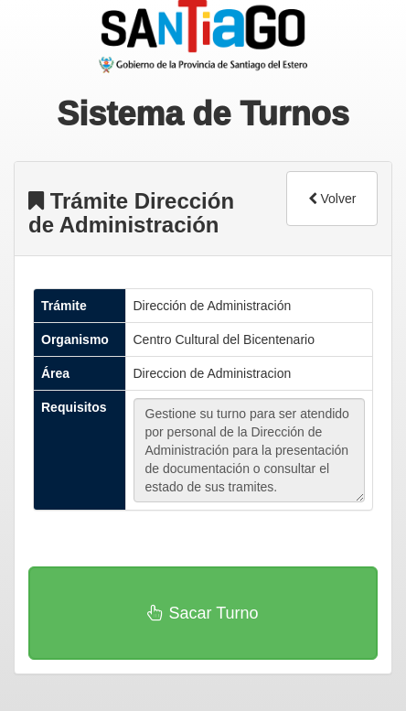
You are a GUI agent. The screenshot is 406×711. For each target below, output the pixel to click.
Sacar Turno (202, 613)
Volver (332, 198)
